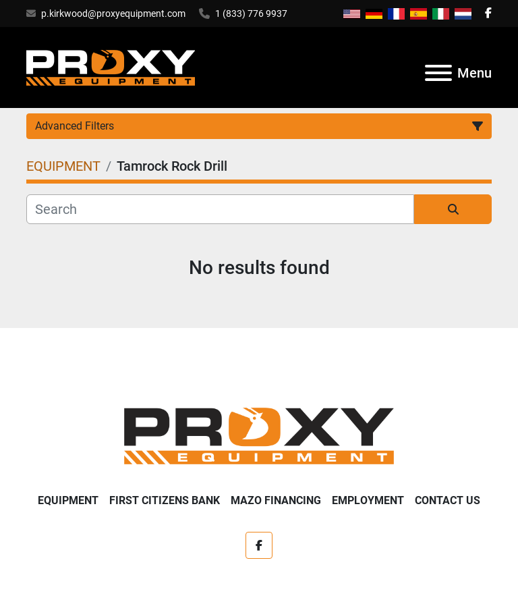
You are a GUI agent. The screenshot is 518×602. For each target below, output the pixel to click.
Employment (368, 500)
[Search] (220, 209)
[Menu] (438, 73)
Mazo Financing (276, 500)
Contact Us (447, 500)
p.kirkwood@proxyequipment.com (113, 13)
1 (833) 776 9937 (251, 13)
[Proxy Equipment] (259, 435)
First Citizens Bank (164, 500)
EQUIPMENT (68, 500)
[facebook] (488, 13)
